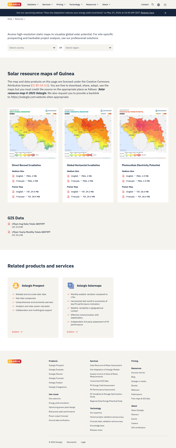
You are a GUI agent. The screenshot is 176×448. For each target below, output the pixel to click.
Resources (92, 4)
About (106, 4)
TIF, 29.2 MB (82, 191)
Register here (147, 12)
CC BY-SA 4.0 (40, 85)
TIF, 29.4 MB (27, 191)
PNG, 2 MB (26, 176)
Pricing (61, 4)
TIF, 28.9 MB (28, 196)
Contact (145, 4)
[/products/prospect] (16, 286)
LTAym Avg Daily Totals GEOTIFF (28, 223)
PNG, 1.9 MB (137, 176)
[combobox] (9, 47)
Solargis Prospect (33, 285)
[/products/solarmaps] (71, 286)
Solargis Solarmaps (89, 285)
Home (10, 19)
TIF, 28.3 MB (137, 191)
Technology (76, 4)
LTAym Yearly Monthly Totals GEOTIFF (31, 232)
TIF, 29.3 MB (83, 196)
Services (47, 4)
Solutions (33, 4)
